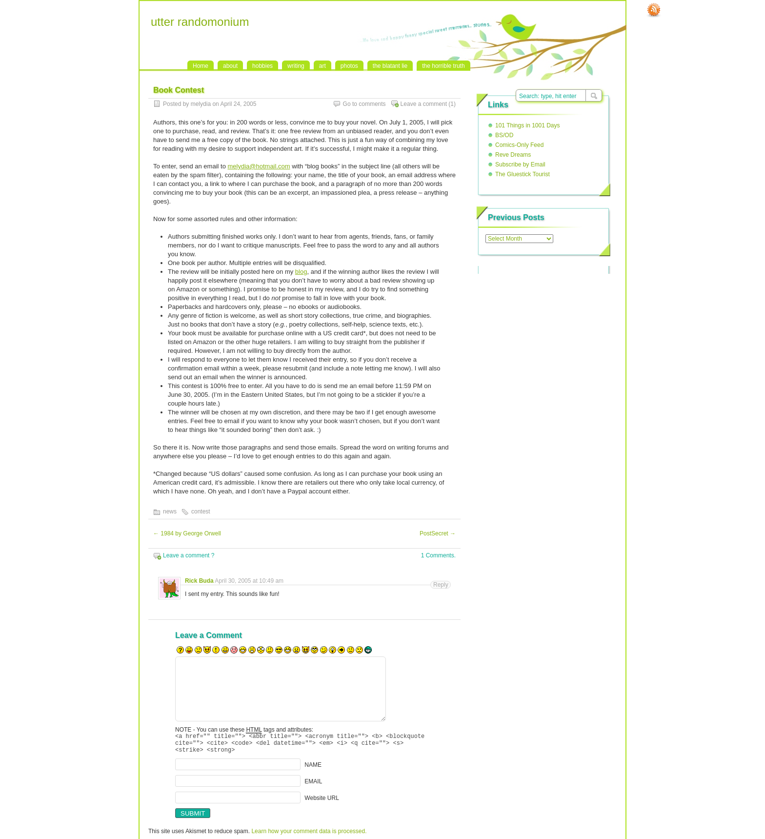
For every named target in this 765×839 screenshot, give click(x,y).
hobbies (262, 65)
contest (200, 511)
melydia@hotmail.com (258, 166)
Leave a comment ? (188, 555)
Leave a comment (424, 104)
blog (301, 271)
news (170, 511)
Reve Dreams (513, 154)
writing (295, 65)
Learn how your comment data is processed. (308, 835)
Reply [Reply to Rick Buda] (440, 584)
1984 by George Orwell (187, 533)
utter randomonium (200, 21)
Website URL (321, 802)
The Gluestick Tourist (522, 174)
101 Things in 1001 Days (527, 125)
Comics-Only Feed (519, 145)
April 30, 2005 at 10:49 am (249, 580)
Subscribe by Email (520, 164)
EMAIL (313, 785)
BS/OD (504, 135)
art (322, 65)
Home (200, 65)
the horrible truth (443, 65)
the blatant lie (390, 65)
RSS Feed (654, 10)
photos (349, 65)
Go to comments (364, 104)
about (230, 65)
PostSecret (438, 533)
